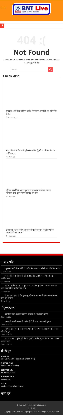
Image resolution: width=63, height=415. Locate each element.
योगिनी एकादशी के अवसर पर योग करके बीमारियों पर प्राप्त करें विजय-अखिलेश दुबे (30, 330)
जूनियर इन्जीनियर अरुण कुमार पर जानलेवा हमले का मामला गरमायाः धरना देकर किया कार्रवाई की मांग (28, 191)
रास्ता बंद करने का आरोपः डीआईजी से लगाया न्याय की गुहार (28, 321)
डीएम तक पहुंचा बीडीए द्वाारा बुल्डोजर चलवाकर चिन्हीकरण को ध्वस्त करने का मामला (29, 296)
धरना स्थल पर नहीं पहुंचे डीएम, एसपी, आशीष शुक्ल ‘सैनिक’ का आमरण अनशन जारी (30, 339)
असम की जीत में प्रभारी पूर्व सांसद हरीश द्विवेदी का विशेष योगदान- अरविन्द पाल (28, 277)
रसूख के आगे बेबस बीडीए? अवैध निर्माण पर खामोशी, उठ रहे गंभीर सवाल (33, 268)
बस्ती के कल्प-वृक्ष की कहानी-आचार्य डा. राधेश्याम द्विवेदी (26, 314)
